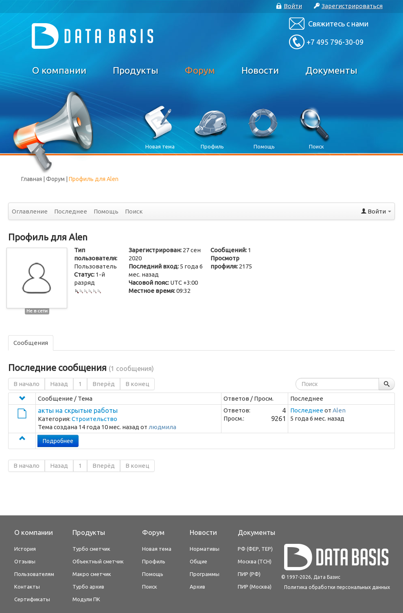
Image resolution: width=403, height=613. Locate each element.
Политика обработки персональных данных (337, 587)
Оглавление (30, 211)
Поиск (134, 211)
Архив (197, 586)
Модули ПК (86, 599)
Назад (59, 383)
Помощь (106, 211)
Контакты (27, 586)
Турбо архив (88, 586)
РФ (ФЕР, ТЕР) (255, 549)
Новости (260, 70)
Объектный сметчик (98, 561)
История (25, 549)
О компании (59, 70)
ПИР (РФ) (249, 574)
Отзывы (24, 561)
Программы (204, 574)
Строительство (94, 418)
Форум (200, 70)
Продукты (135, 70)
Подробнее (58, 441)
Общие (198, 561)
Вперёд (103, 383)
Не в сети (37, 310)
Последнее (70, 211)
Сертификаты (32, 599)
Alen (339, 410)
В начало (26, 383)
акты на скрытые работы (78, 410)
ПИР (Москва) (255, 586)
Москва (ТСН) (255, 561)
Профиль (153, 561)
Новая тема (156, 549)
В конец (137, 383)
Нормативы (204, 549)
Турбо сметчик (91, 549)
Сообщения (30, 342)
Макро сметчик (91, 574)
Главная (31, 179)
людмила (162, 426)
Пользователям (34, 574)
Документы (331, 70)
